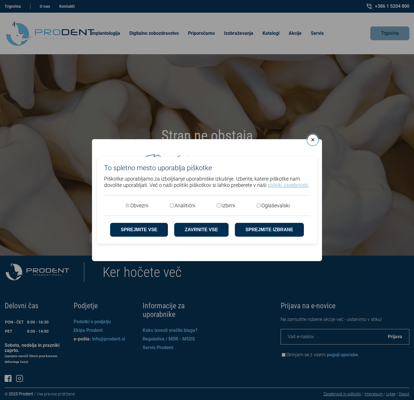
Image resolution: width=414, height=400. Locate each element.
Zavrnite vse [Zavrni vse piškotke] (201, 229)
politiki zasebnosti (288, 185)
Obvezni (139, 205)
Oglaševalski (275, 205)
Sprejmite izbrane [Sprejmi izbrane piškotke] (269, 229)
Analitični (185, 205)
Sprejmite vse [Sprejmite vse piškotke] (139, 229)
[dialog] (207, 200)
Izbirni (228, 205)
